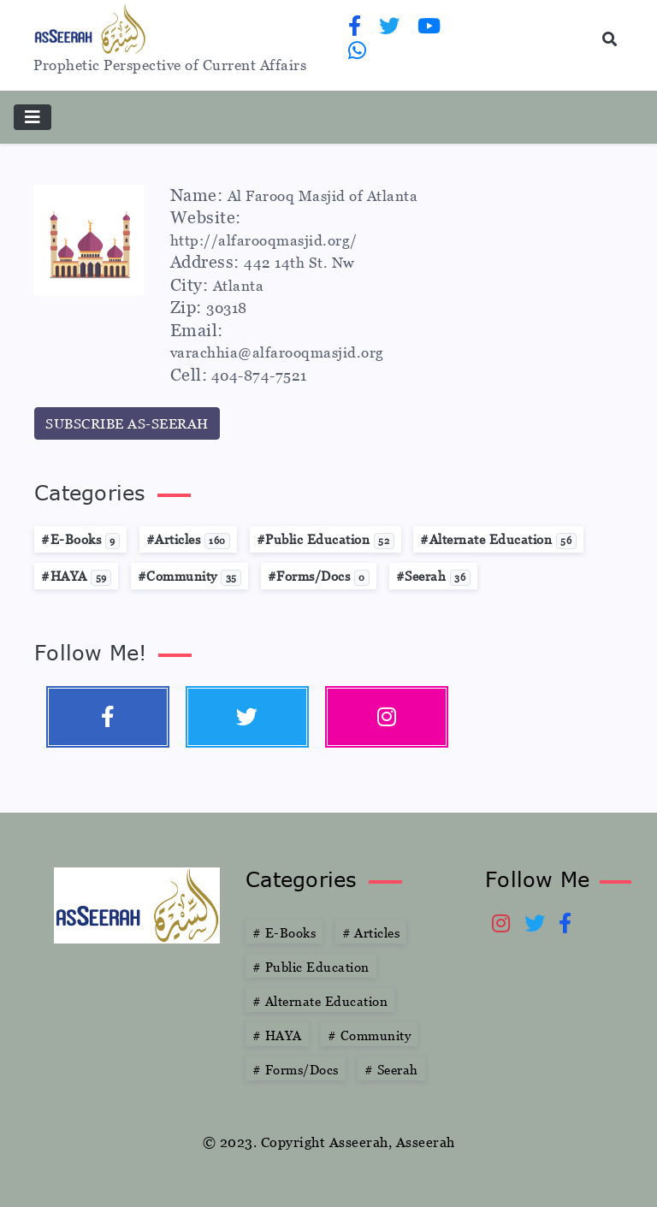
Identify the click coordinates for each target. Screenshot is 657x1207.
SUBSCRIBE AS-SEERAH (127, 423)
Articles (371, 932)
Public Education (311, 966)
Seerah (391, 1069)
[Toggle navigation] (32, 117)
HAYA (277, 1035)
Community (369, 1035)
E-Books (284, 932)
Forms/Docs (295, 1069)
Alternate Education (320, 1001)
